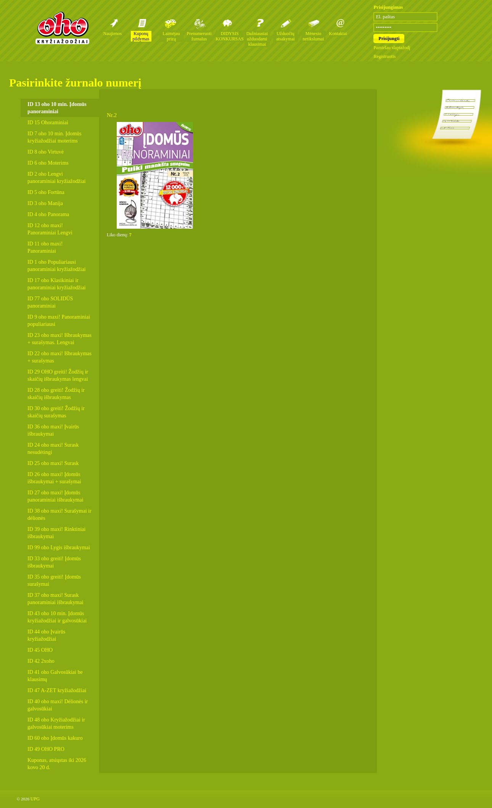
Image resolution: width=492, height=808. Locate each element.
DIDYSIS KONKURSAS (230, 36)
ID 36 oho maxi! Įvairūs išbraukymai (53, 430)
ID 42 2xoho (41, 661)
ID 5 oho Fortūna (45, 192)
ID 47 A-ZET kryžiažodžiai (56, 690)
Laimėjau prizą (171, 36)
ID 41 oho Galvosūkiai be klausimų (55, 675)
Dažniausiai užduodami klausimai (257, 39)
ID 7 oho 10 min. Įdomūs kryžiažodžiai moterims (54, 137)
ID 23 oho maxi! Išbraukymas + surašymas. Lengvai (59, 338)
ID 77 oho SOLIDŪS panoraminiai (50, 302)
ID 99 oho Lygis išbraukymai (58, 547)
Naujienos (112, 33)
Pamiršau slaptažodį (391, 47)
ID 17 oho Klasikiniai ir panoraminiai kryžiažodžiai (56, 283)
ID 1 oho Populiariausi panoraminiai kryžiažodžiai (56, 265)
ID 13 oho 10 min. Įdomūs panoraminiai (57, 107)
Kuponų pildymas (141, 36)
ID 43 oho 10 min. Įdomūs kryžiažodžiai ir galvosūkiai (57, 617)
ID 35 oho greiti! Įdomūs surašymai (54, 580)
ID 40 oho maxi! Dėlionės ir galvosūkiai (57, 705)
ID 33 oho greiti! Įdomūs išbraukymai (54, 562)
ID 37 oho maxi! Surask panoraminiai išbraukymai (55, 598)
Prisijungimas (388, 7)
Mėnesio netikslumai (313, 36)
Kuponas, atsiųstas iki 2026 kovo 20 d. (56, 763)
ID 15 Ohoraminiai (47, 122)
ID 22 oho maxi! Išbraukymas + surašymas (59, 357)
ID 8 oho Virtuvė (45, 152)
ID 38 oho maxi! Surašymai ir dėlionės (59, 514)
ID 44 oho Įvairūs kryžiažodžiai (46, 635)
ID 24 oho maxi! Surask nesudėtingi (53, 448)
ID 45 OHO (40, 650)
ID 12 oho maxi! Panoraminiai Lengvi (49, 229)
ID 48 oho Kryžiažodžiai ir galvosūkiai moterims (56, 723)
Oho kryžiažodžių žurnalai (62, 28)
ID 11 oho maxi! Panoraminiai (45, 247)
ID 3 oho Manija (45, 203)
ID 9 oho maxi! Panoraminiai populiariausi (58, 320)
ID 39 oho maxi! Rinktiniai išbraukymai (56, 532)
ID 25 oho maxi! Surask (53, 463)
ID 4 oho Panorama (48, 214)
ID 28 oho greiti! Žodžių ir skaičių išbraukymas (56, 393)
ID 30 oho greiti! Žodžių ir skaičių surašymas (56, 412)
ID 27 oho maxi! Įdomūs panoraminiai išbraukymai (55, 496)
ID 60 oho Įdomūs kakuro (55, 738)
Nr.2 (112, 115)
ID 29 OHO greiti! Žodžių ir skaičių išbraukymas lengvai (57, 375)
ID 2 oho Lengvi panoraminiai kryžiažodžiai (56, 177)
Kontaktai (338, 33)
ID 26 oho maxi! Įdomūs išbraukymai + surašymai (54, 477)
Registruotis (384, 56)
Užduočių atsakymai (285, 36)
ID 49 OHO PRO (45, 749)
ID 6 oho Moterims (48, 163)
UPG (35, 799)
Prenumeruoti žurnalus (199, 36)
